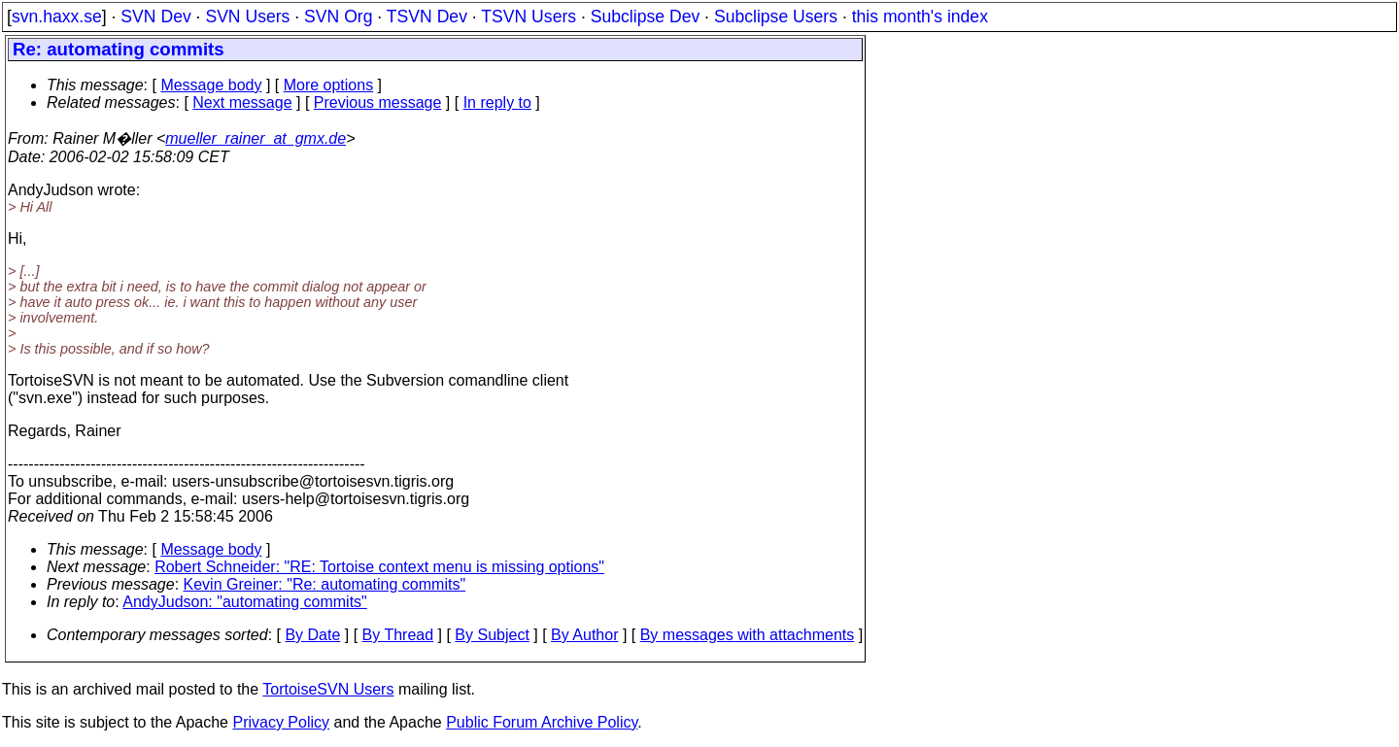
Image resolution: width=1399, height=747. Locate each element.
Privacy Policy (280, 722)
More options (329, 85)
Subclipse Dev (645, 16)
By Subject (492, 635)
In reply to (497, 102)
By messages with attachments (747, 635)
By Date (312, 635)
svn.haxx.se (57, 16)
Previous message (378, 102)
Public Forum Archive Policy (541, 722)
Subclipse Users (775, 16)
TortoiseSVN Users (327, 689)
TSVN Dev (427, 16)
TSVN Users (528, 16)
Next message (241, 102)
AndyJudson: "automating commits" (244, 602)
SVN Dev (155, 16)
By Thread (398, 635)
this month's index (920, 16)
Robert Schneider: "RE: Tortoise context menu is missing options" (379, 567)
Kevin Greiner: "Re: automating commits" (325, 584)
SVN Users (247, 16)
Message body (210, 85)
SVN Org (338, 16)
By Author (584, 635)
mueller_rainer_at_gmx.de (255, 138)
